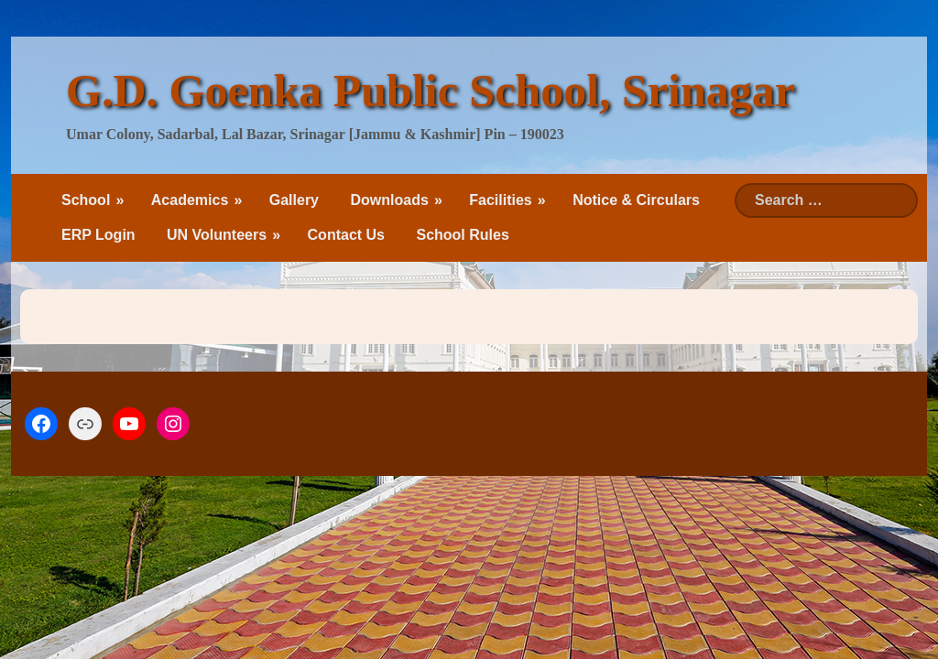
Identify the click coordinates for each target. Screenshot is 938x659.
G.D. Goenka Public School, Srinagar (430, 90)
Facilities (500, 200)
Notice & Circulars (636, 200)
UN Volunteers (217, 235)
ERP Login (98, 235)
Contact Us (346, 235)
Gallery (294, 200)
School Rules (462, 235)
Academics (190, 200)
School (85, 200)
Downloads (389, 200)
